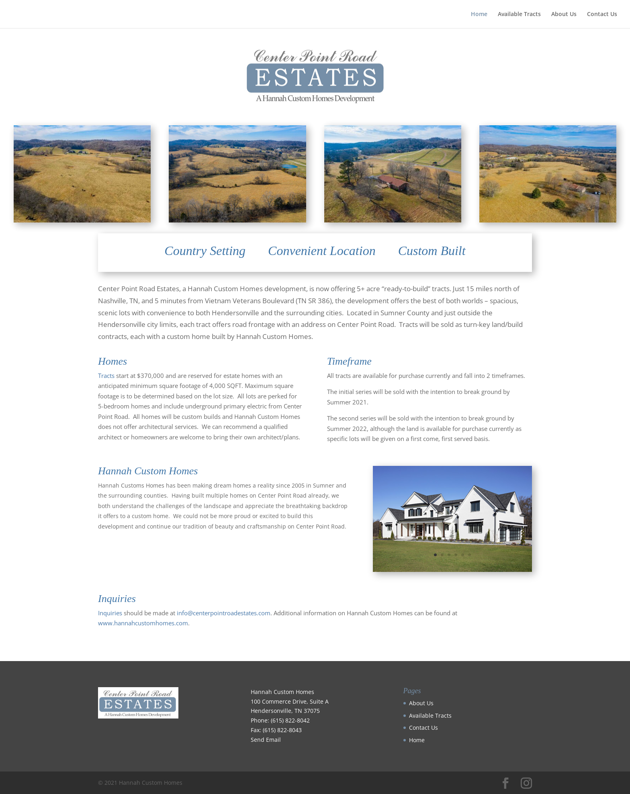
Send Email (266, 739)
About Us (564, 14)
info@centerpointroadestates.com (223, 613)
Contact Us (602, 14)
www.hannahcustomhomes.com (143, 623)
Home (479, 14)
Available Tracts (519, 14)
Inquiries (110, 613)
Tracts (106, 375)
